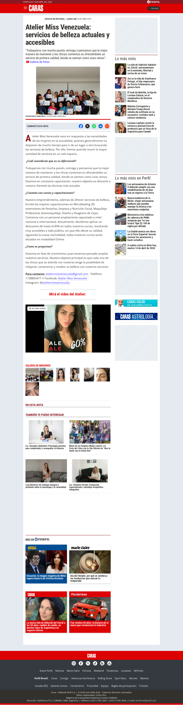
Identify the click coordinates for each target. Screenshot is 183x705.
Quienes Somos (59, 685)
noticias (46, 548)
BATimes (138, 670)
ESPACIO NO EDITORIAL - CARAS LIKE (61, 19)
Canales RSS (41, 685)
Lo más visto (125, 58)
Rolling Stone (105, 678)
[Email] (107, 126)
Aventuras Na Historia (83, 678)
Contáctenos (77, 685)
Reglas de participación (123, 685)
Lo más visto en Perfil (133, 178)
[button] (68, 93)
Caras (54, 678)
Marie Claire (73, 670)
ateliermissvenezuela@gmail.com (67, 274)
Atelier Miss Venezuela (72, 278)
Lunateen (126, 670)
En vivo (154, 8)
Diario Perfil (46, 670)
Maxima (144, 678)
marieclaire (90, 548)
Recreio (133, 678)
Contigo (64, 678)
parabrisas (90, 595)
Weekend (99, 670)
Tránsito (143, 685)
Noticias (59, 670)
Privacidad (92, 685)
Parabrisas (112, 670)
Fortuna (86, 670)
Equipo (105, 685)
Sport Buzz (120, 678)
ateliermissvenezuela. (56, 282)
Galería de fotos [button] (38, 62)
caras (46, 595)
